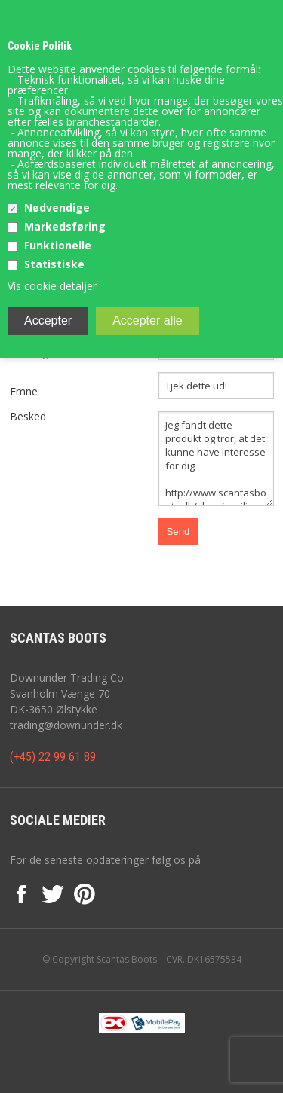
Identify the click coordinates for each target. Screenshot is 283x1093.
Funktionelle (57, 245)
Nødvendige (57, 207)
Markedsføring (65, 226)
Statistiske (54, 264)
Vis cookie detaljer (52, 286)
